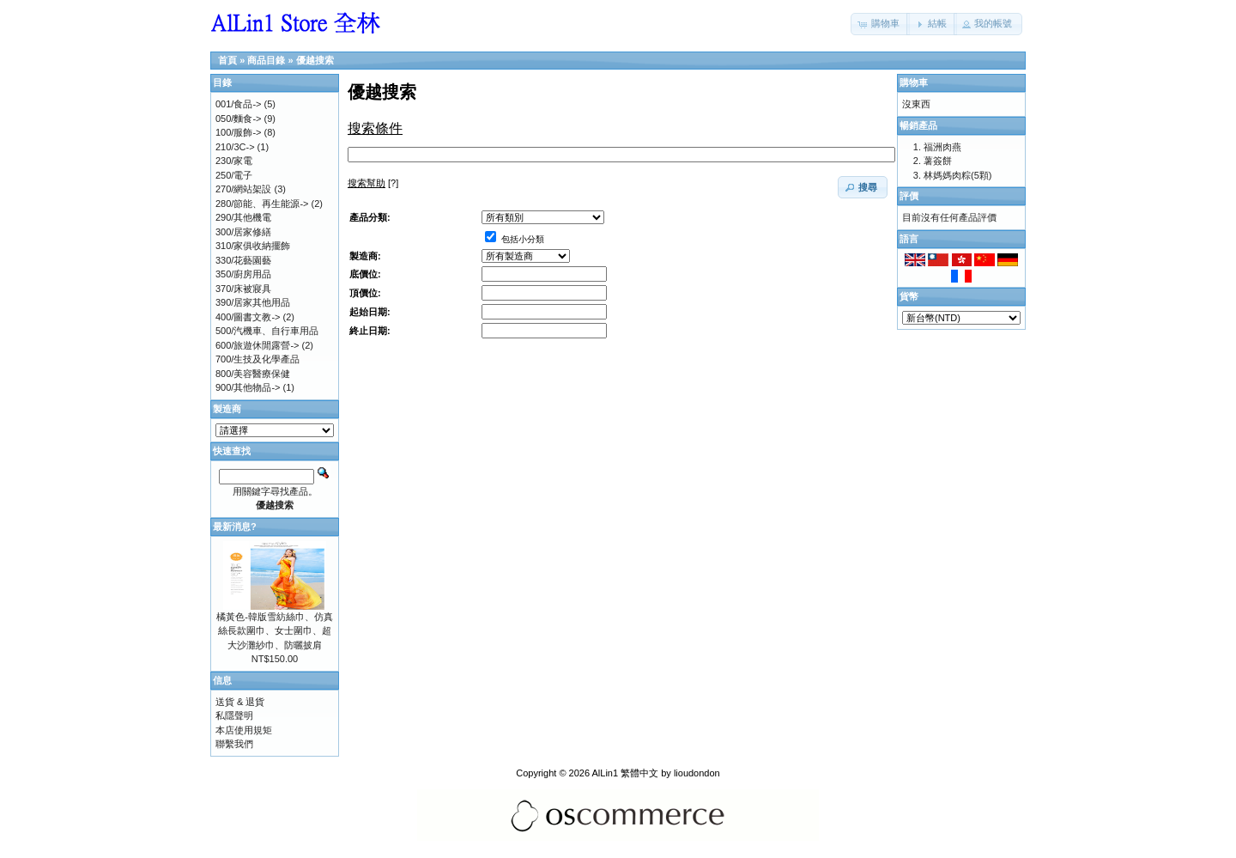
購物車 (914, 82)
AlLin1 (605, 773)
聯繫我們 (234, 744)
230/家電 (233, 160)
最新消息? (235, 526)
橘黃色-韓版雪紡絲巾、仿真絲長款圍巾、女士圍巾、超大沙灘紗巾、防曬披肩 (274, 631)
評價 (909, 196)
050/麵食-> (238, 118)
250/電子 (233, 175)
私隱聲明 (234, 715)
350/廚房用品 (243, 274)
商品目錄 (266, 60)
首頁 (227, 60)
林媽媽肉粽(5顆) (957, 175)
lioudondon (697, 773)
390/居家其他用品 (252, 302)
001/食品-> (238, 104)
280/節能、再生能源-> (262, 203)
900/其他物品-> (248, 387)
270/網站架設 (243, 189)
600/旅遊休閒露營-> (257, 345)
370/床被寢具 (243, 288)
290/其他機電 (243, 217)
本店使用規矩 (243, 730)
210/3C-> (235, 147)
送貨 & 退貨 (239, 702)
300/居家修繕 (243, 232)
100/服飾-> (238, 132)
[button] (880, 24)
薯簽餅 (938, 160)
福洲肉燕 (942, 147)
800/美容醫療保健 (252, 373)
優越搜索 (315, 60)
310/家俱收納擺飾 (252, 245)
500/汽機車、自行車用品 (266, 331)
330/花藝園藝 (243, 260)
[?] (373, 183)
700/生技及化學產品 (257, 359)
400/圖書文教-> (248, 317)
